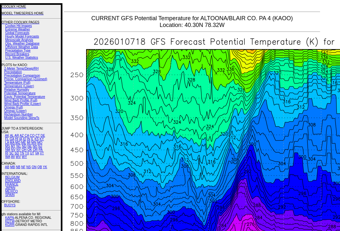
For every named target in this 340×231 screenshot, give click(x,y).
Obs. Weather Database (22, 43)
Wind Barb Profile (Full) (20, 100)
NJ (40, 146)
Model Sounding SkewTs (21, 118)
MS (7, 146)
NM (7, 149)
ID (24, 139)
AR (16, 135)
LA (7, 142)
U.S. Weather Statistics (21, 57)
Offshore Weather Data (21, 47)
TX (27, 153)
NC (18, 146)
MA (12, 142)
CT (38, 135)
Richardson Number (18, 114)
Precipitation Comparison (22, 75)
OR (35, 149)
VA (37, 153)
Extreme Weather (17, 29)
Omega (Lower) (15, 111)
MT (13, 146)
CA (27, 135)
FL (7, 139)
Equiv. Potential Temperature (24, 96)
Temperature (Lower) (19, 86)
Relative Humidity (16, 89)
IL (32, 139)
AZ (22, 135)
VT (42, 153)
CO (32, 135)
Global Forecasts (17, 33)
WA (7, 156)
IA (20, 139)
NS (28, 167)
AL (12, 135)
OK (29, 149)
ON (34, 167)
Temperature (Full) (17, 82)
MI (28, 142)
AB (7, 167)
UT (32, 153)
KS (37, 139)
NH (35, 146)
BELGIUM (12, 177)
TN (22, 153)
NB (18, 167)
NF (23, 167)
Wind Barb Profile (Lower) (22, 104)
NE (29, 146)
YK (45, 167)
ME (23, 142)
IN (28, 139)
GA (12, 139)
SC (11, 153)
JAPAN (10, 188)
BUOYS (9, 205)
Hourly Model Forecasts (22, 36)
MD (17, 142)
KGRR (9, 225)
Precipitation (13, 72)
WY (24, 156)
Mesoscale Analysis (19, 40)
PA (40, 149)
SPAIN (9, 195)
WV (18, 156)
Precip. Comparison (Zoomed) (25, 79)
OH (24, 149)
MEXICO (11, 191)
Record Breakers (17, 54)
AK (7, 135)
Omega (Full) (13, 107)
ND (24, 146)
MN (33, 142)
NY (18, 149)
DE (43, 135)
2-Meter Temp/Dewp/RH (21, 68)
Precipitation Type (17, 50)
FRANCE (11, 184)
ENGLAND (12, 181)
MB (12, 167)
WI (13, 156)
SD (17, 153)
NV (13, 149)
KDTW (9, 221)
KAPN (9, 217)
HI (16, 139)
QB (39, 167)
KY (42, 139)
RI (6, 153)
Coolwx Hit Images (18, 26)
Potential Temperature (20, 93)
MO (39, 142)
